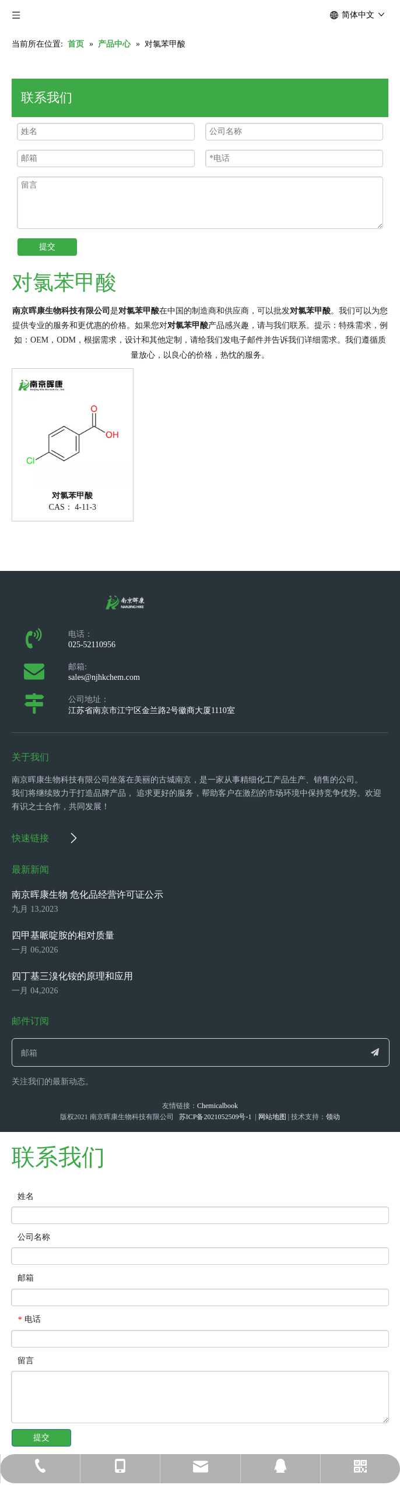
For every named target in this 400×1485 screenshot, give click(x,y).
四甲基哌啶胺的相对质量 (63, 935)
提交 (47, 246)
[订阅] (375, 1052)
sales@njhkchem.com (104, 677)
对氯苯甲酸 (72, 496)
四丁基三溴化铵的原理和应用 (72, 976)
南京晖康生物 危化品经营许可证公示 (87, 895)
